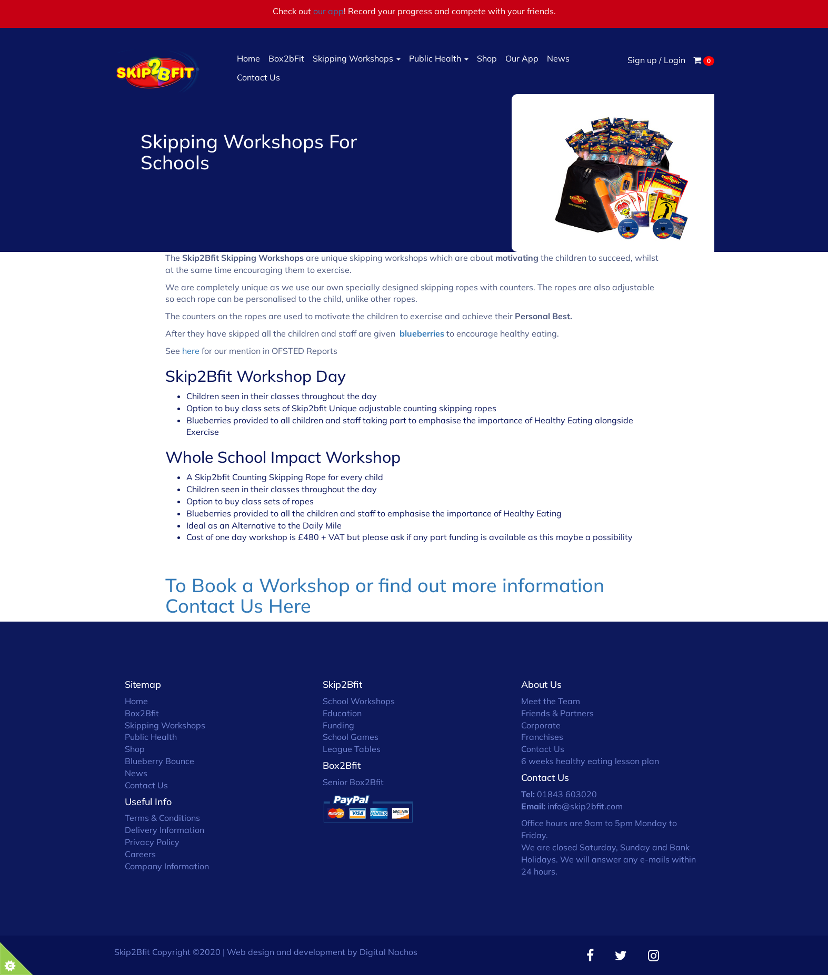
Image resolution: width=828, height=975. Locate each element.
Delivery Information (164, 830)
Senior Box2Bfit (353, 782)
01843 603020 (567, 794)
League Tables (352, 749)
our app (328, 11)
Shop (487, 58)
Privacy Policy (152, 842)
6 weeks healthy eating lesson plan (590, 761)
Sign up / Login (656, 60)
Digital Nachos (388, 952)
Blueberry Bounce (159, 761)
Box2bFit (286, 58)
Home (248, 58)
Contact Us (258, 77)
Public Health (438, 58)
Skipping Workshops (357, 58)
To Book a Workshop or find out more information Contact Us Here (384, 595)
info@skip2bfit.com (585, 806)
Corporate (541, 725)
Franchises (542, 737)
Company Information (167, 866)
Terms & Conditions (162, 817)
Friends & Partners (557, 713)
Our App (521, 58)
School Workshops (359, 701)
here (192, 351)
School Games (350, 737)
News (558, 58)
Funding (338, 725)
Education (342, 713)
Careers (140, 854)
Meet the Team (550, 701)
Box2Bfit (142, 713)
